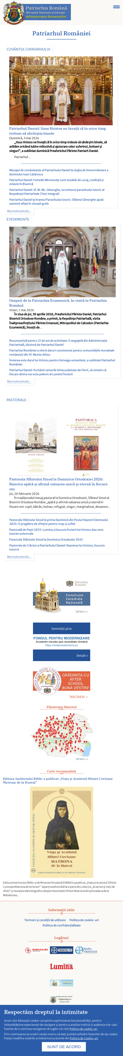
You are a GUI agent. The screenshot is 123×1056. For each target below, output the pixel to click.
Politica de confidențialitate (62, 925)
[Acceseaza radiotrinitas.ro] (87, 950)
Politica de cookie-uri (84, 920)
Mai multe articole (18, 211)
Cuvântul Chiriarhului (28, 49)
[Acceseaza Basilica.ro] (36, 950)
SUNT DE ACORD (64, 1048)
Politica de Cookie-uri (84, 1040)
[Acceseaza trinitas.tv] (61, 950)
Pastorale (16, 400)
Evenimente (18, 219)
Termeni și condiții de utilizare (45, 920)
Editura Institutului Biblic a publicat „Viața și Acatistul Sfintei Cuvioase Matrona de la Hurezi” (58, 780)
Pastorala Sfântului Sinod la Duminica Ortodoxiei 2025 (46, 539)
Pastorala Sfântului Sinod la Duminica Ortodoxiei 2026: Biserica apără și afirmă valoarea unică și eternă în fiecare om (58, 484)
